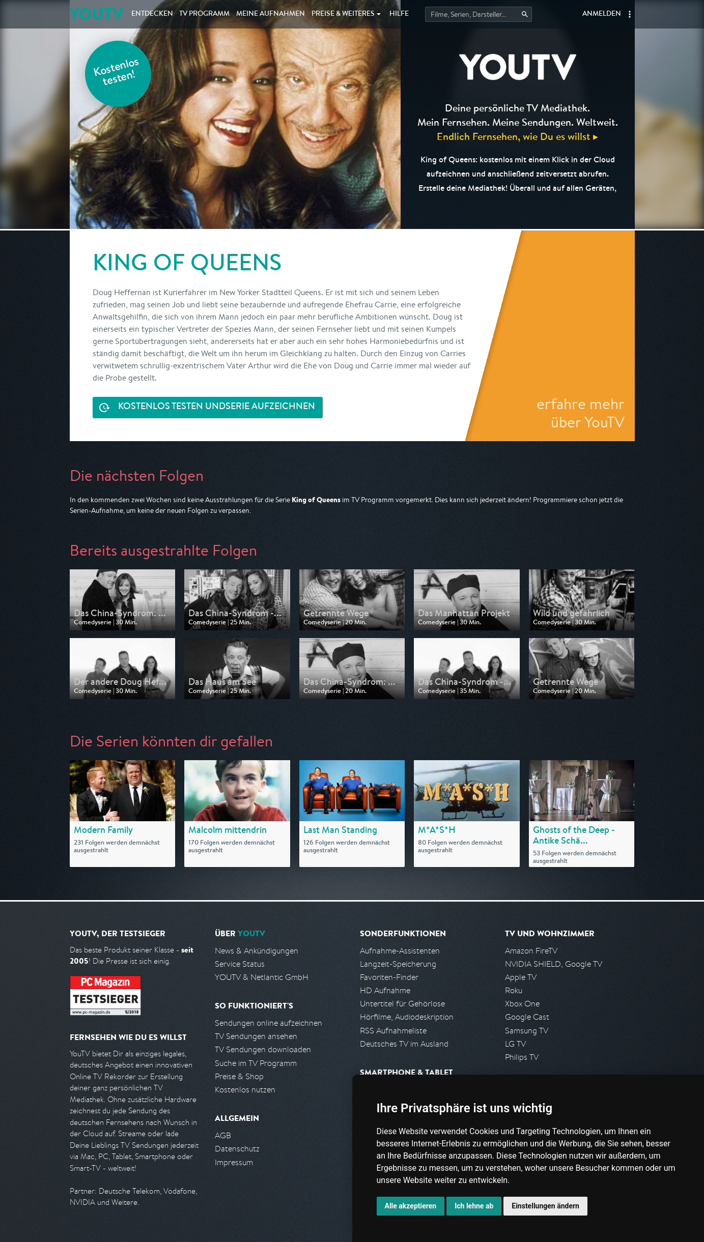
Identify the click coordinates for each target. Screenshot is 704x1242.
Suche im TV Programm (256, 1063)
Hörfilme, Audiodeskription (407, 1017)
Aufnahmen (270, 14)
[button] (630, 14)
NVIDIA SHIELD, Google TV (553, 964)
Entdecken (152, 14)
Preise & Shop (239, 1076)
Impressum (234, 1162)
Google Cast (527, 1017)
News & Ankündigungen (256, 950)
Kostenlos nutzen (245, 1089)
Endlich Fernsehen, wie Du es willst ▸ (517, 136)
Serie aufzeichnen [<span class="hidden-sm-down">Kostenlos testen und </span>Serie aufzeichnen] (216, 407)
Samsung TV (526, 1030)
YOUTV (96, 14)
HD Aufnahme (385, 990)
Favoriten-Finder (389, 977)
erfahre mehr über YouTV (581, 412)
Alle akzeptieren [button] (411, 1206)
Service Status (240, 964)
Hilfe (399, 14)
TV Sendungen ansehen (256, 1036)
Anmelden (601, 14)
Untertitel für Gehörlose (402, 1003)
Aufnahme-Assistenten (400, 950)
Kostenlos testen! (116, 73)
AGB (223, 1135)
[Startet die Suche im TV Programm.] (478, 14)
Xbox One (522, 1003)
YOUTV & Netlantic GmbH (261, 977)
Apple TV (521, 977)
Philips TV (522, 1057)
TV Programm (204, 14)
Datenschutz (237, 1148)
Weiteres (343, 14)
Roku (513, 990)
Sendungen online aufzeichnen (268, 1023)
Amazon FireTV (531, 950)
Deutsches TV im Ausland (404, 1043)
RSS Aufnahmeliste (393, 1030)
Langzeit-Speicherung (398, 964)
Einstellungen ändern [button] (545, 1206)
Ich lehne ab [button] (474, 1206)
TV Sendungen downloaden (263, 1049)
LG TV (515, 1043)
